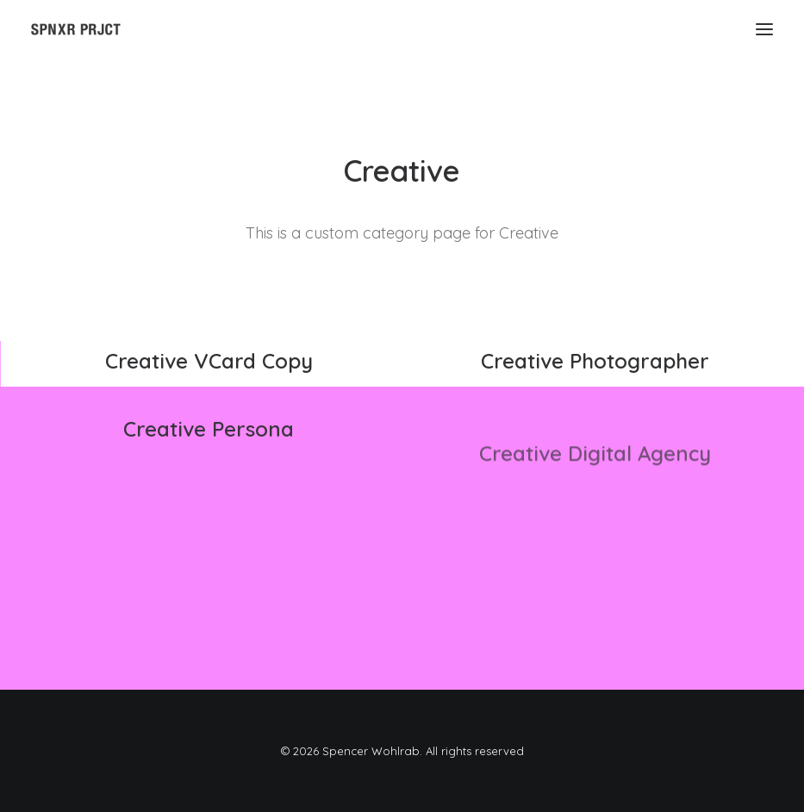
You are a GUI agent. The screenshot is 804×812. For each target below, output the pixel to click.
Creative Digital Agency (595, 496)
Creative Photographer (595, 362)
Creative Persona (208, 443)
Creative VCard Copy (209, 361)
